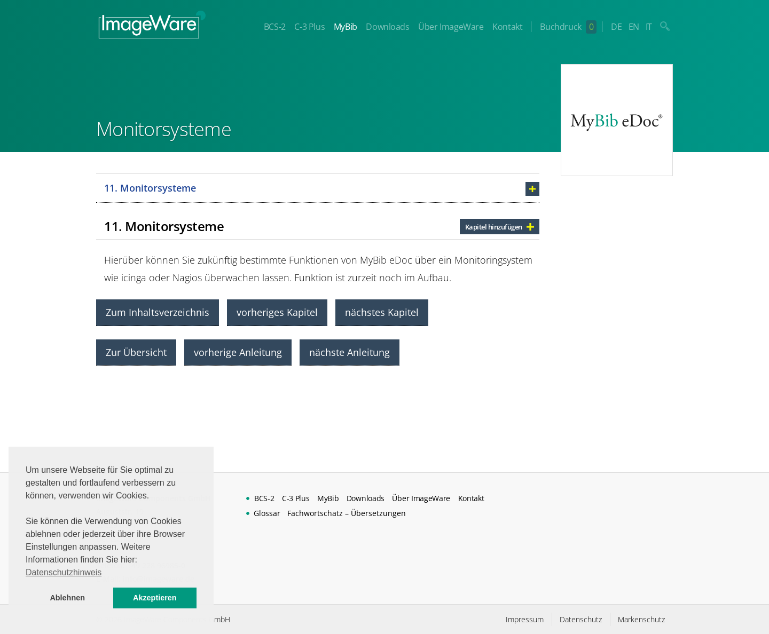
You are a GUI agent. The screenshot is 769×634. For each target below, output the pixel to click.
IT (649, 27)
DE (616, 27)
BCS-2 (275, 27)
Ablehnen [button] (67, 597)
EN (634, 27)
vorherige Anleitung (238, 352)
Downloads (387, 27)
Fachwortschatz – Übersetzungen (346, 513)
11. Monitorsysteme (150, 187)
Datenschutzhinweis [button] (63, 572)
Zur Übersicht (136, 352)
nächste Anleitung (349, 352)
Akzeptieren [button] (155, 597)
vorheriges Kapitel (277, 312)
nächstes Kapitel (382, 312)
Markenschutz (641, 619)
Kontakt (507, 27)
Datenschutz (581, 619)
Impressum (525, 619)
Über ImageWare (450, 27)
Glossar (267, 513)
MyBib (345, 27)
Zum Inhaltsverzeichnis (157, 312)
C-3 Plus (309, 27)
